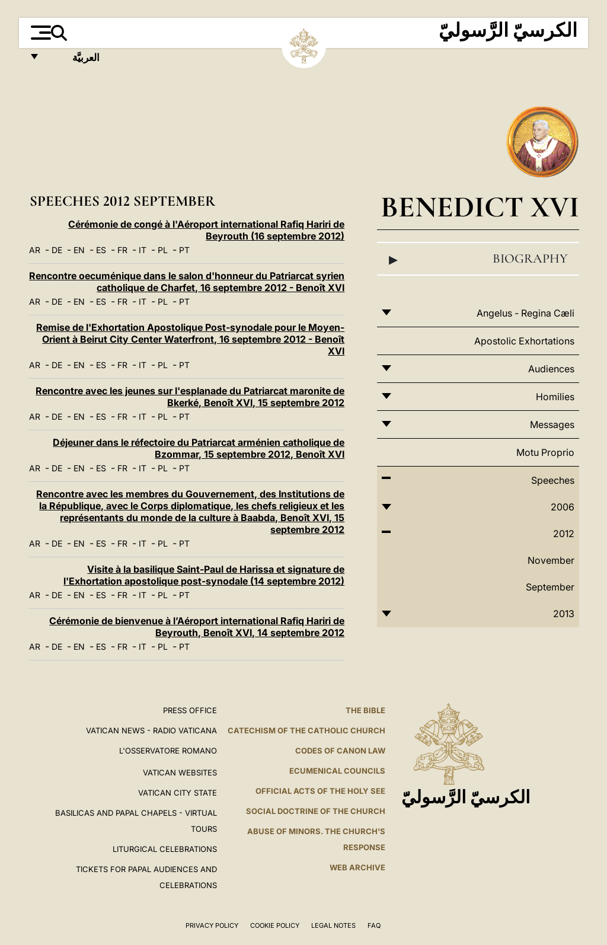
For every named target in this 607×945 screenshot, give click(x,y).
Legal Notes (333, 925)
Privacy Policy (212, 925)
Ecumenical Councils (337, 770)
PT (184, 250)
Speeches (552, 480)
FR (122, 250)
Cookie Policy (274, 925)
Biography (478, 259)
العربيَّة (73, 61)
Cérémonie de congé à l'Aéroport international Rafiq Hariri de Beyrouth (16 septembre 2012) (206, 230)
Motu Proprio (545, 452)
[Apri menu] (39, 33)
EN (79, 250)
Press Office (190, 710)
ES (101, 250)
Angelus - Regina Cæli (525, 313)
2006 (562, 507)
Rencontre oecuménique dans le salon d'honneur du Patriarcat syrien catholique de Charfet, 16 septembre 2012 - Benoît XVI (186, 281)
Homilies (555, 397)
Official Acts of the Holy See (320, 791)
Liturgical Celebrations (165, 849)
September (550, 587)
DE (57, 250)
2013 (563, 614)
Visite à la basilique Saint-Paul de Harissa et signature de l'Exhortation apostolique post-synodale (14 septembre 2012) (203, 575)
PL (163, 250)
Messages (552, 424)
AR (34, 250)
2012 (563, 533)
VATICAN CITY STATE (177, 792)
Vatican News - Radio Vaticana (151, 730)
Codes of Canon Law (340, 750)
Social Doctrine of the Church (315, 811)
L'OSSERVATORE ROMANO (168, 750)
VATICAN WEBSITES (180, 772)
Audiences (551, 369)
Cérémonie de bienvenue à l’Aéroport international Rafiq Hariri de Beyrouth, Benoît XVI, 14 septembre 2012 (196, 626)
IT (142, 250)
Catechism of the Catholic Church (306, 730)
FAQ (374, 925)
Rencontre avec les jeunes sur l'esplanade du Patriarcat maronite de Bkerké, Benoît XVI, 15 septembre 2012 (190, 396)
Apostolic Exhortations (524, 341)
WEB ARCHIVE (357, 867)
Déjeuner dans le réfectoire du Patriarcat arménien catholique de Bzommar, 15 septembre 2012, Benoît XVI (198, 448)
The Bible (365, 710)
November (551, 560)
